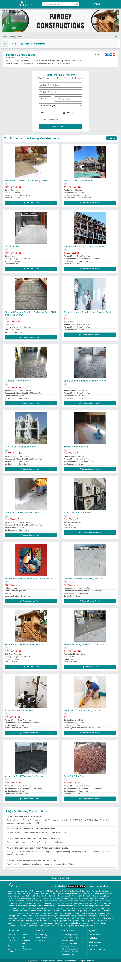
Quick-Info (12, 948)
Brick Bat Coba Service (75, 775)
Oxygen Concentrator (51, 922)
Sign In (97, 3)
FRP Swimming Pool (96, 917)
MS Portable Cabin (82, 897)
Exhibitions (12, 951)
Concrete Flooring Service (18, 380)
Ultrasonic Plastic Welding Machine (39, 912)
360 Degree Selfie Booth (92, 922)
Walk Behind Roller (83, 890)
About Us (11, 934)
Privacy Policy (40, 940)
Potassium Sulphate (37, 925)
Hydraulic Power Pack (89, 902)
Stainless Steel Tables (66, 893)
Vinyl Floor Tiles (13, 245)
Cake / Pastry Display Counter (94, 907)
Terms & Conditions (43, 937)
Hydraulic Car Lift (64, 895)
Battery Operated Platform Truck (30, 922)
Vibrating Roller (97, 890)
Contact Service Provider (90, 202)
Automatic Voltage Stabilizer (66, 905)
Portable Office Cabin (40, 900)
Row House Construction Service (21, 446)
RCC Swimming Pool (30, 920)
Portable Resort (67, 897)
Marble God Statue (44, 910)
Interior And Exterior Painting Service (82, 709)
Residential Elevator (48, 895)
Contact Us (41, 42)
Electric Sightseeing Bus (90, 920)
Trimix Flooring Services (76, 446)
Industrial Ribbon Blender (31, 893)
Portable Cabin (48, 890)
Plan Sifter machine (94, 910)
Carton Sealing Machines (103, 893)
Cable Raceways (19, 912)
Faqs (10, 954)
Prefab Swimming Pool (79, 917)
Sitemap (11, 937)
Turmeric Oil (50, 925)
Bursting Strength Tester (45, 907)
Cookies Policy (41, 934)
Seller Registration (69, 934)
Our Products (27, 42)
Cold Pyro (77, 922)
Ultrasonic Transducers (62, 912)
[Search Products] (43, 3)
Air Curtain (56, 910)
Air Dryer (54, 915)
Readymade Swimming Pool (49, 920)
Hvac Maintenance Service (77, 511)
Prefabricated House (94, 900)
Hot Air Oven (46, 902)
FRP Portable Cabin (97, 897)
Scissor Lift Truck (78, 895)
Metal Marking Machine (27, 910)
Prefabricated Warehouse (76, 900)
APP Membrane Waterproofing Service (83, 577)
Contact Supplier (31, 202)
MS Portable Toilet (53, 897)
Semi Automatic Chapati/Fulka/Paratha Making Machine (48, 917)
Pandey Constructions (19, 35)
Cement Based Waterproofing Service (23, 511)
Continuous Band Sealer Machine (84, 912)
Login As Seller (68, 954)
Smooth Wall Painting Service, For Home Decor (28, 577)
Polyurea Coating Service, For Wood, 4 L (84, 643)
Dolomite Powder (76, 925)
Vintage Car (12, 922)
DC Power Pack (58, 902)
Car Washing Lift (90, 915)
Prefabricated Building (57, 900)
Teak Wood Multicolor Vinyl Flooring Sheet (26, 179)
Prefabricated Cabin (23, 900)
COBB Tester (30, 907)
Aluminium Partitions (48, 893)
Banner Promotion (69, 942)
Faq (116, 35)
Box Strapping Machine (83, 893)
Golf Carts (104, 920)
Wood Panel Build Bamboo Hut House (24, 643)
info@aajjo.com (95, 941)
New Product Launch (70, 948)
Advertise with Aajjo (70, 937)
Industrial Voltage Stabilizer (45, 905)
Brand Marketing (68, 945)
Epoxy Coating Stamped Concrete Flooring (85, 380)
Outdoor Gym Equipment (70, 920)
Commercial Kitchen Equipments (74, 910)
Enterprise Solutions (70, 951)
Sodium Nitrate (23, 925)
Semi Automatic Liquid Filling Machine (36, 915)
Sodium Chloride (63, 925)
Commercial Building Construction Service (85, 245)
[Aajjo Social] (98, 885)
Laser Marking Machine (33, 890)
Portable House (19, 897)
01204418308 (94, 934)
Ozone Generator (66, 922)
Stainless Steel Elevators (95, 895)
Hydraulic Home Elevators (30, 895)
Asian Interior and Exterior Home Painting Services (89, 311)
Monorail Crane (18, 907)
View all (111, 137)
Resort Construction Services (78, 179)
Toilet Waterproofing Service (19, 709)
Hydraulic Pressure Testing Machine (69, 907)
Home (5, 35)
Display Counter (14, 895)
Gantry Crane (98, 905)
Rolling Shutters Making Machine (71, 915)
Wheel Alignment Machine (17, 917)
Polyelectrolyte (89, 925)
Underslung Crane (85, 905)
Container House (22, 902)
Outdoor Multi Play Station (65, 890)
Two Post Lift (102, 915)
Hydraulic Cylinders (73, 902)
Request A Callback (60, 877)
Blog (9, 945)
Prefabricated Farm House (36, 897)
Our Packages (68, 940)
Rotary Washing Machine (24, 905)
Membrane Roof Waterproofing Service (24, 775)
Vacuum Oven (35, 902)
